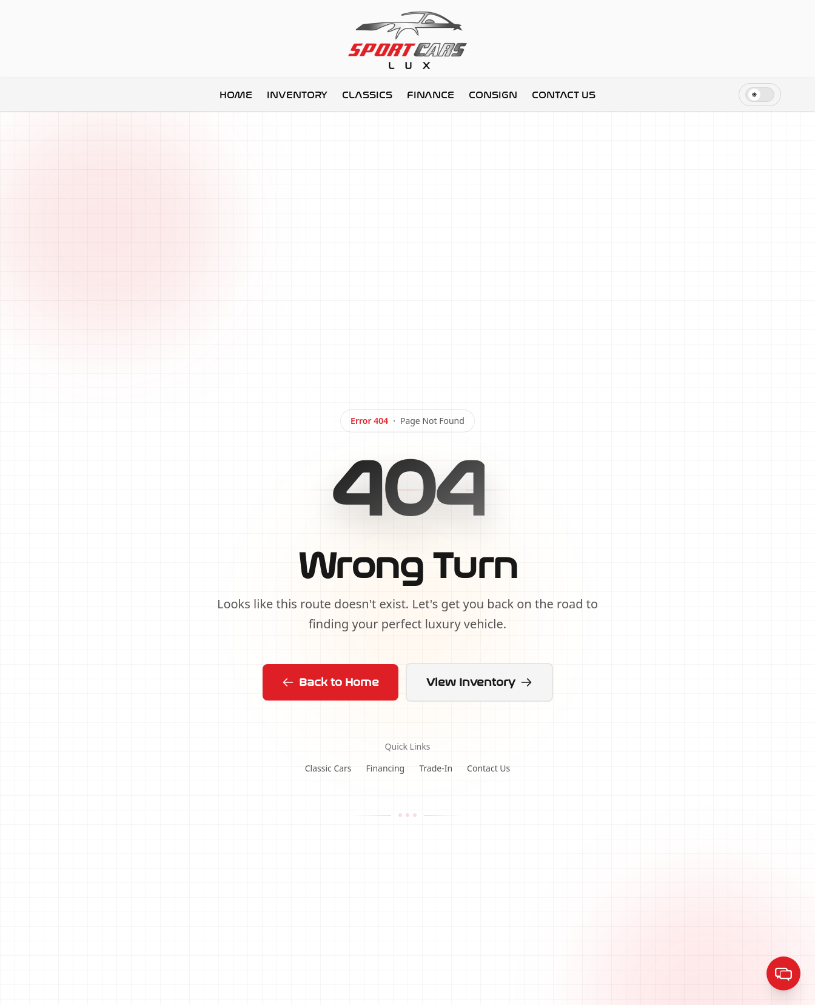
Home (236, 95)
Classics (367, 95)
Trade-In (435, 768)
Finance (430, 95)
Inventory (297, 95)
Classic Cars (328, 768)
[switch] (759, 94)
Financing (385, 768)
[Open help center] (783, 973)
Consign (493, 95)
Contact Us (563, 95)
